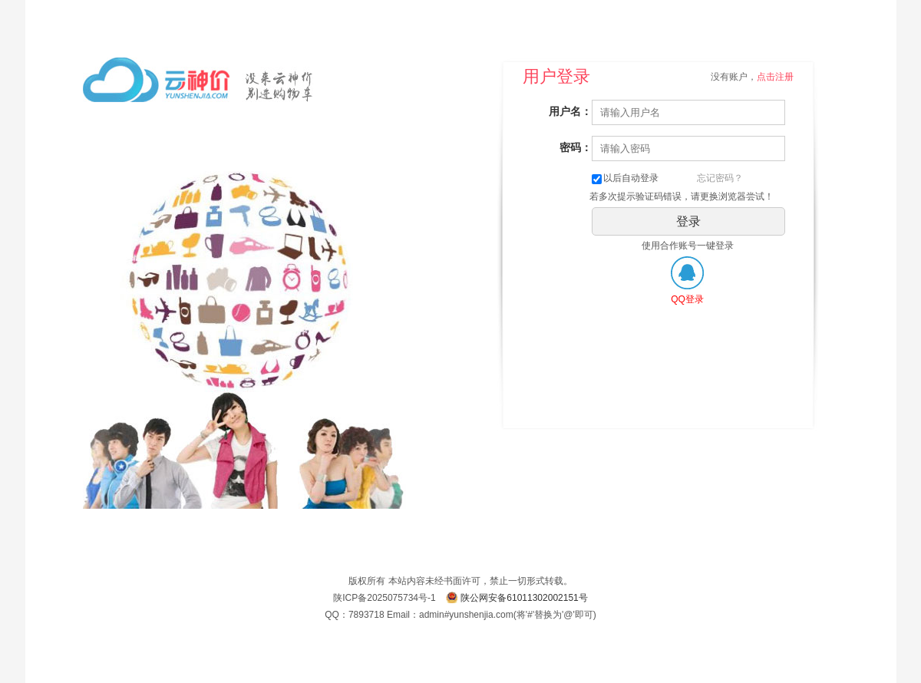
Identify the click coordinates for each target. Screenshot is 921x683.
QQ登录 (687, 299)
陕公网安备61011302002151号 (523, 597)
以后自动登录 (625, 178)
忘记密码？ (720, 178)
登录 (688, 221)
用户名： (570, 111)
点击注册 (775, 76)
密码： (576, 147)
